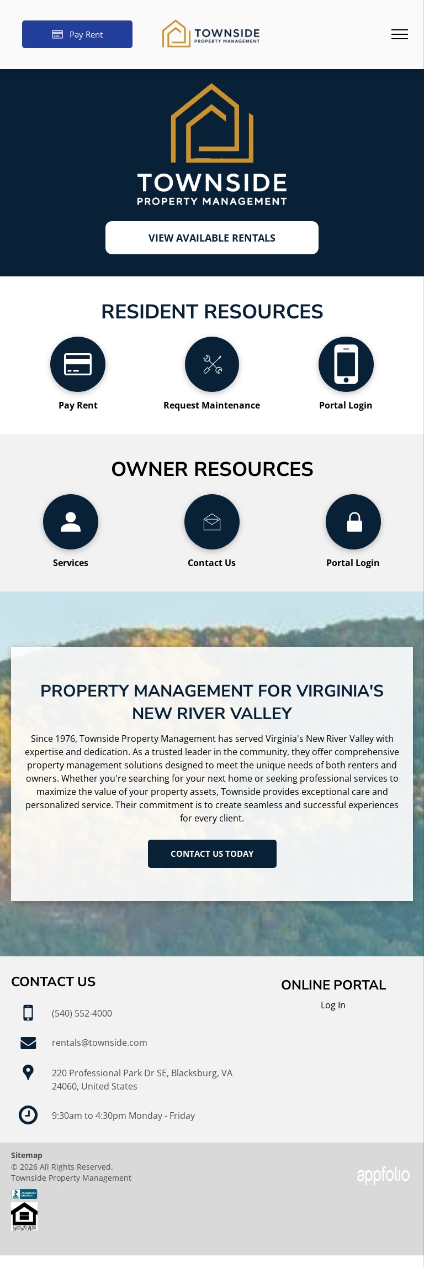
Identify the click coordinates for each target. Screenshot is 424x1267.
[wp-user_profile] (70, 546)
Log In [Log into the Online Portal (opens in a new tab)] (333, 1005)
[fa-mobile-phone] (346, 389)
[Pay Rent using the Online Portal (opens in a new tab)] (77, 34)
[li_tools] (211, 389)
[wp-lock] (353, 546)
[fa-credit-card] (78, 389)
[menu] (399, 34)
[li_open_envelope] (212, 546)
